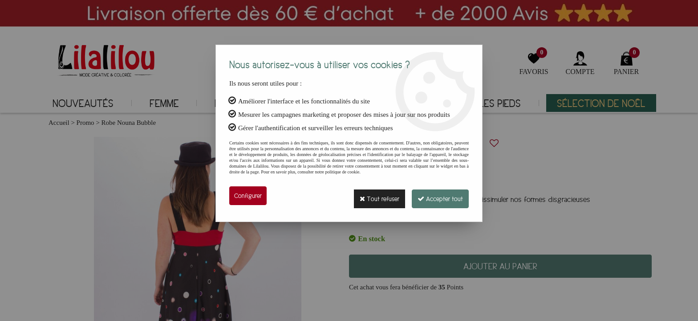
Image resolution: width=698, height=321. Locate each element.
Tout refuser (373, 196)
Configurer (248, 196)
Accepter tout (438, 196)
